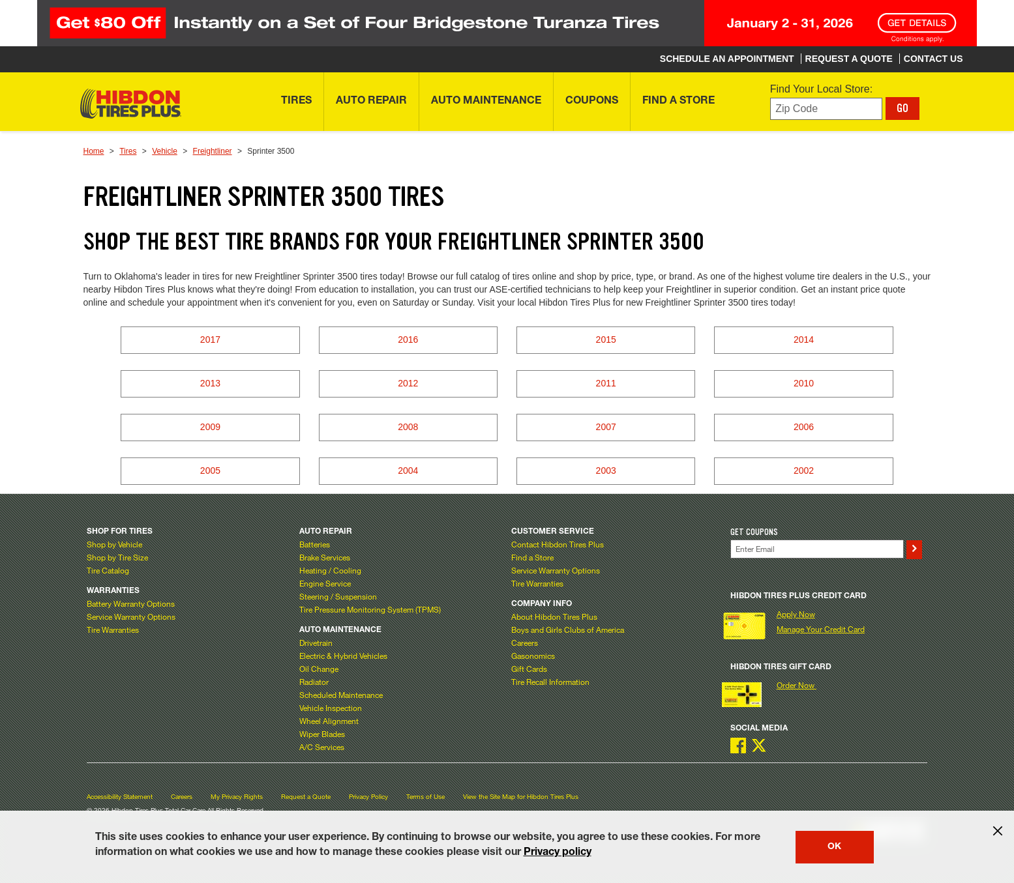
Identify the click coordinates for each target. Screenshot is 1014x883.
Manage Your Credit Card (821, 629)
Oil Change (318, 668)
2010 (804, 383)
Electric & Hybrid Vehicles (343, 655)
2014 (804, 339)
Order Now (796, 685)
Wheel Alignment (329, 721)
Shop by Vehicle (114, 544)
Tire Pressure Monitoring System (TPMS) (370, 609)
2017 (210, 339)
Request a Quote (306, 796)
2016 (408, 339)
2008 (408, 427)
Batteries (314, 544)
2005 (210, 470)
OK (834, 847)
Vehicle (164, 151)
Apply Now (796, 614)
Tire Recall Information (550, 681)
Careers (524, 642)
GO (902, 108)
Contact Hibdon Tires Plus (557, 544)
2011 (606, 383)
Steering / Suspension (338, 596)
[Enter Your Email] (817, 549)
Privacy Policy (368, 796)
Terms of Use (425, 796)
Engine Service (325, 583)
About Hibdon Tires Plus (554, 616)
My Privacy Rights (237, 796)
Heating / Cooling (330, 570)
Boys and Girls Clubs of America (567, 629)
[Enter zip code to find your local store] (826, 109)
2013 (210, 383)
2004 (408, 470)
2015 (606, 339)
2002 (804, 470)
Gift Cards (529, 668)
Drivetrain (316, 642)
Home (93, 151)
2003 (606, 470)
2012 (408, 383)
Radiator (314, 681)
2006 (804, 427)
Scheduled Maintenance (341, 694)
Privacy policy (557, 853)
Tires (127, 151)
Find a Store (532, 557)
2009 (210, 427)
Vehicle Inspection (330, 707)
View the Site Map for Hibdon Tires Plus (520, 796)
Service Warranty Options (131, 616)
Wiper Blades (322, 734)
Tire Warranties (113, 629)
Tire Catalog (108, 570)
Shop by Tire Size (117, 557)
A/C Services (321, 747)
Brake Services (324, 557)
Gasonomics (533, 655)
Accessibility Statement (120, 796)
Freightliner (212, 151)
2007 (606, 427)
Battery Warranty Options (131, 603)
